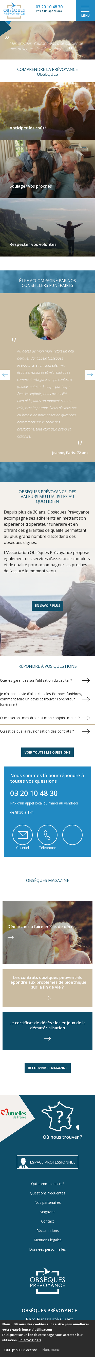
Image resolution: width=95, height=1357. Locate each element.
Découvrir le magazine (47, 1068)
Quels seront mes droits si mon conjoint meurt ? (40, 717)
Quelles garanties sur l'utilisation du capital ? (36, 680)
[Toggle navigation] (85, 10)
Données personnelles (47, 1249)
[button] (5, 375)
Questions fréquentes (47, 1193)
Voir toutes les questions (47, 752)
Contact (47, 1221)
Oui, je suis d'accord (20, 1350)
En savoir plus (47, 605)
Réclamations (47, 1230)
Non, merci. (51, 1350)
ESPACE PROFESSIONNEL (52, 1162)
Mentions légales (48, 1239)
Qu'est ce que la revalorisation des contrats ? (37, 731)
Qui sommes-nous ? (47, 1183)
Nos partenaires (47, 1202)
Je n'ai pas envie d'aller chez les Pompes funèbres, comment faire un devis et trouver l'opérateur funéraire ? (41, 699)
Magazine (47, 1211)
